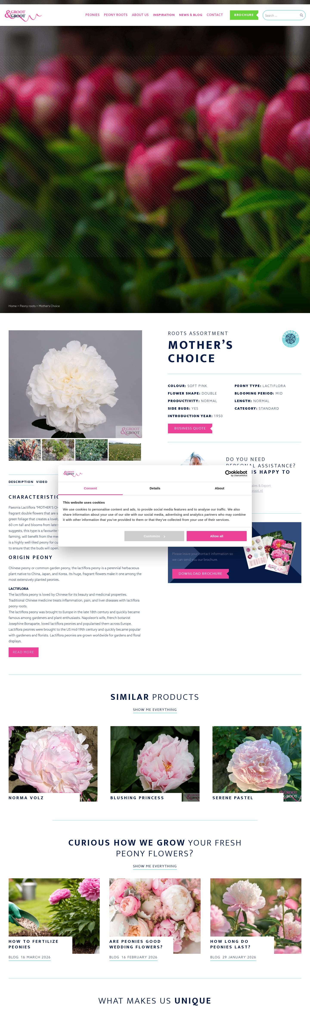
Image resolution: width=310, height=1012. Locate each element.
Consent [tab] (90, 488)
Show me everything (155, 710)
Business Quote (190, 428)
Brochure (244, 15)
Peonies (92, 15)
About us (140, 15)
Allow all (216, 536)
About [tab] (219, 488)
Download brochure (200, 573)
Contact (215, 15)
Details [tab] (155, 488)
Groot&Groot (14, 9)
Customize (154, 536)
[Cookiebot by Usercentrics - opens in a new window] (228, 473)
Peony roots (116, 15)
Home (13, 306)
